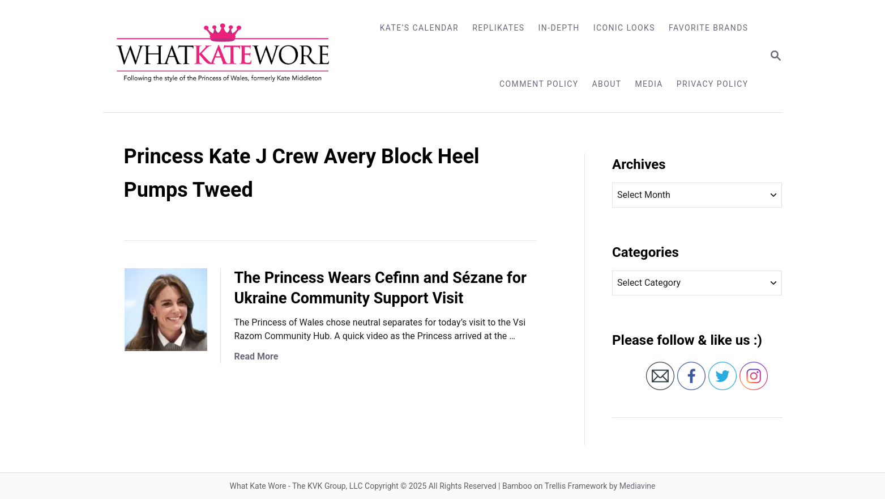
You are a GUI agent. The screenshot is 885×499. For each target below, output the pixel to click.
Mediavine (637, 485)
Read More (256, 356)
